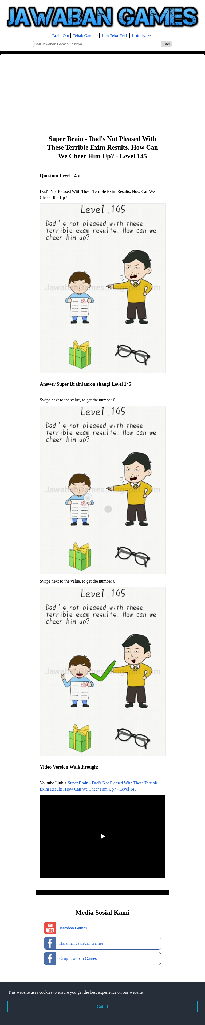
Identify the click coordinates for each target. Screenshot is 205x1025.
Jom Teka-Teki (114, 35)
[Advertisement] (102, 93)
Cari (166, 44)
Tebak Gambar (85, 35)
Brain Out (60, 35)
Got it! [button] (102, 1006)
